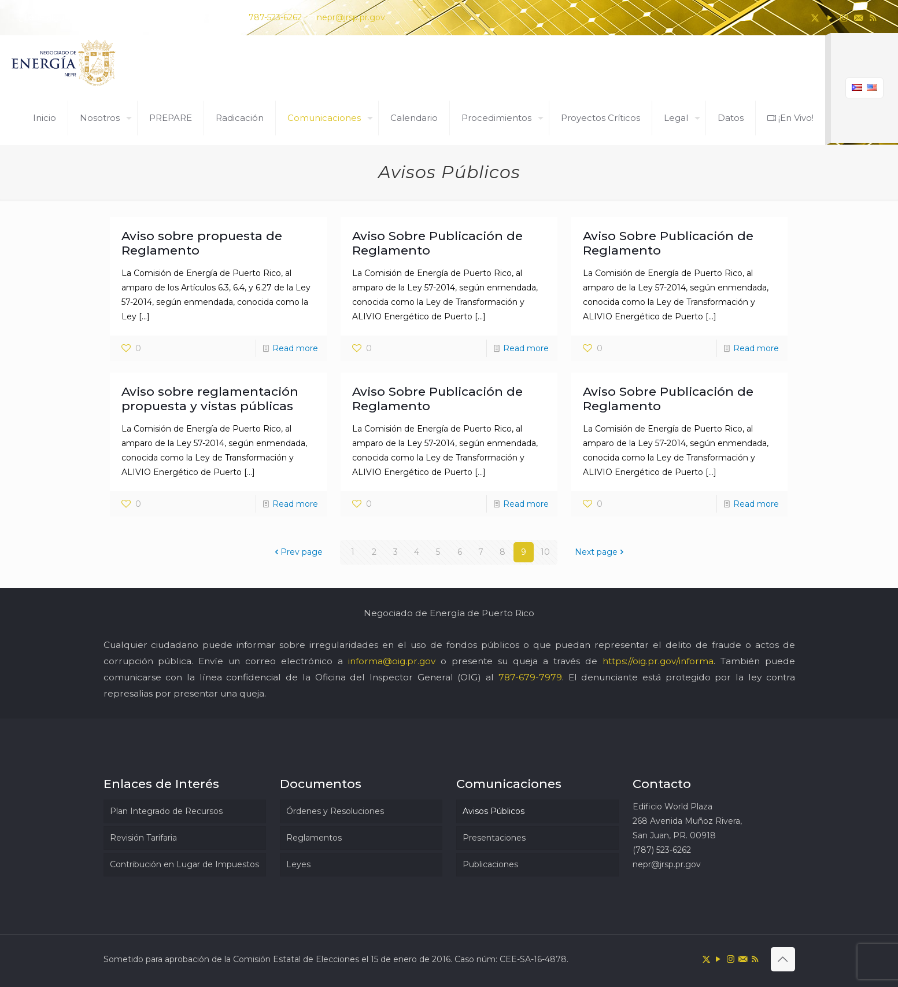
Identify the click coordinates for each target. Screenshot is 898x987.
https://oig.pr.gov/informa (658, 660)
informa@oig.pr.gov (391, 660)
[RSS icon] (873, 17)
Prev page (297, 552)
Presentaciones (494, 838)
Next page (600, 552)
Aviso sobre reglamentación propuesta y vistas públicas (209, 398)
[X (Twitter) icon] (815, 17)
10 (545, 552)
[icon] (858, 17)
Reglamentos (314, 838)
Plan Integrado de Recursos (166, 811)
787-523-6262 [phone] (275, 17)
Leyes (298, 864)
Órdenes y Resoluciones (335, 811)
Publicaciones (490, 864)
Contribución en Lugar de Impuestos (184, 864)
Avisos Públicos (493, 811)
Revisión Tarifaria (143, 838)
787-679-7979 (530, 677)
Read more (295, 348)
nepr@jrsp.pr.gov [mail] (351, 17)
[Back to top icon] (783, 959)
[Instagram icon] (844, 17)
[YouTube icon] (829, 17)
